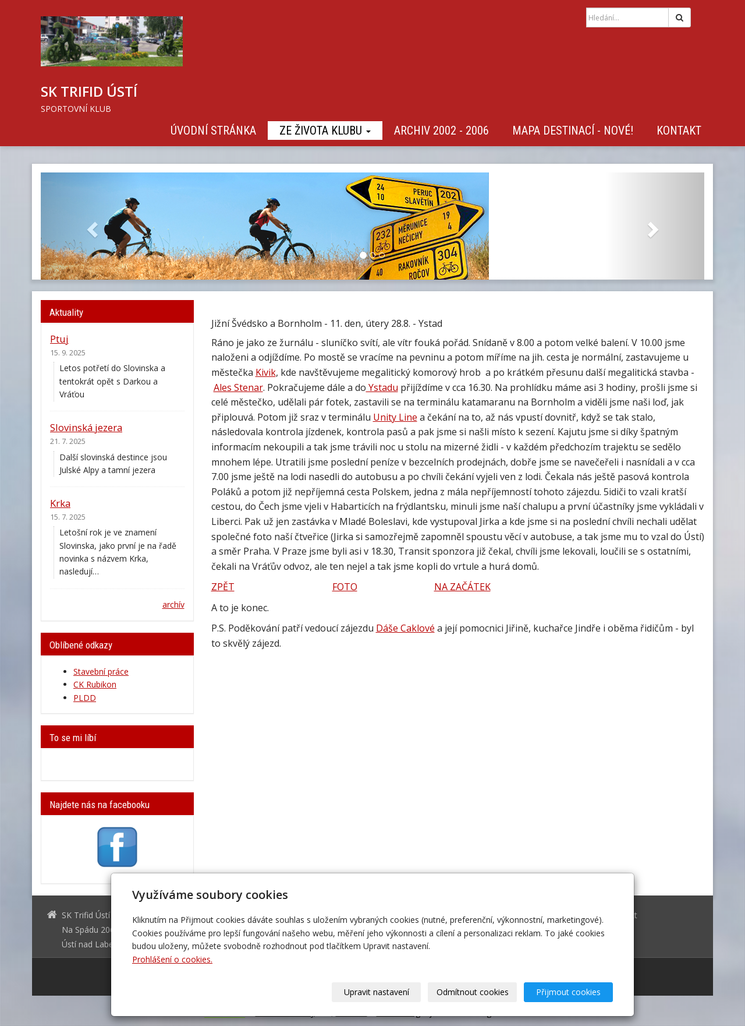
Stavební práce (101, 671)
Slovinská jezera (86, 427)
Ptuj (59, 338)
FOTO (344, 586)
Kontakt (679, 130)
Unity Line (395, 417)
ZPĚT (223, 586)
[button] (90, 226)
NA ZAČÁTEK (462, 586)
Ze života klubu (325, 130)
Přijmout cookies (568, 991)
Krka (60, 503)
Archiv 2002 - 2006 (441, 130)
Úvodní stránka (213, 130)
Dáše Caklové (405, 628)
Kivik (266, 372)
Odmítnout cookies (473, 991)
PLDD (84, 697)
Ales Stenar (238, 387)
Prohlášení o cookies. (172, 959)
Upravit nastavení (376, 991)
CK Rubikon (94, 684)
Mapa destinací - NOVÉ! (572, 130)
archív (173, 604)
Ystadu (382, 387)
